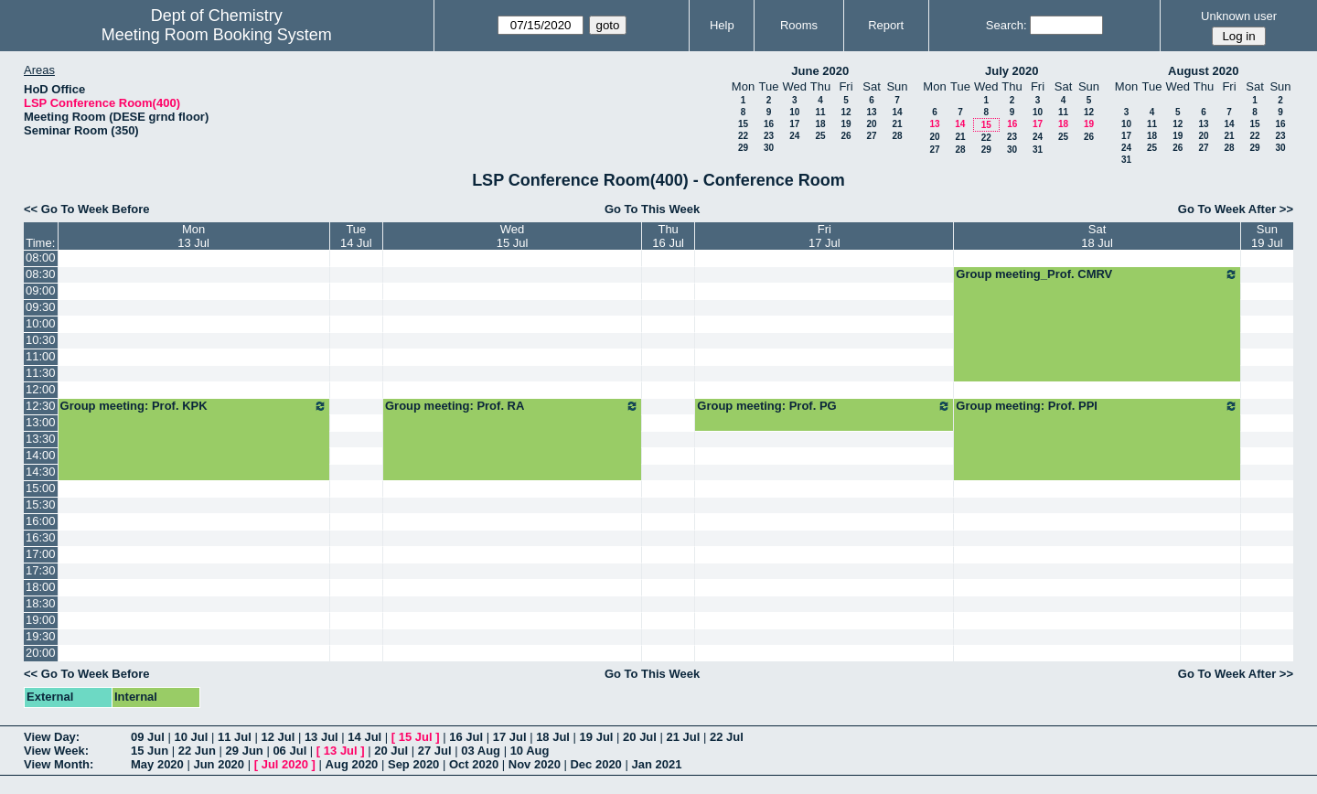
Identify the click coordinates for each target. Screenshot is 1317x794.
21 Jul (684, 737)
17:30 (41, 570)
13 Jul (321, 737)
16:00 (41, 521)
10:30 (41, 340)
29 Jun (244, 750)
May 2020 (157, 764)
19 (846, 124)
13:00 (41, 422)
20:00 (41, 653)
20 (871, 124)
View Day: (52, 737)
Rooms (799, 25)
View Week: (56, 750)
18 (820, 124)
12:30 (41, 406)
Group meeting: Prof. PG (824, 406)
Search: (1006, 25)
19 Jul (597, 737)
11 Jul (235, 737)
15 (743, 124)
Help (722, 25)
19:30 (41, 636)
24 (794, 136)
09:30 (41, 307)
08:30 (41, 274)
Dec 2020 (595, 764)
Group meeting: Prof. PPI (1096, 406)
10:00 (41, 323)
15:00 (41, 488)
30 (769, 148)
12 (846, 112)
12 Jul (277, 737)
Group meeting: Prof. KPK (193, 406)
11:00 (41, 356)
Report (886, 25)
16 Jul (466, 737)
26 (846, 136)
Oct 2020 (473, 764)
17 (794, 124)
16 (769, 124)
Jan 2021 (656, 764)
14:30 (41, 471)
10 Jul (191, 737)
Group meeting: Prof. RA (512, 406)
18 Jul (553, 737)
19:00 (41, 620)
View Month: (58, 764)
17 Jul (510, 737)
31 (1038, 150)
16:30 (41, 537)
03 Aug (480, 750)
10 (794, 112)
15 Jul (416, 737)
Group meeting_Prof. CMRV (1096, 274)
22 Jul (727, 737)
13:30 (41, 438)
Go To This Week (652, 209)
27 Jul (435, 750)
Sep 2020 (413, 764)
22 (743, 136)
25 (820, 136)
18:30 (41, 603)
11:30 (41, 373)
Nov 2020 (535, 764)
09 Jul (148, 737)
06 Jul (289, 750)
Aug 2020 (352, 764)
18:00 (41, 587)
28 (897, 136)
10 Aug (530, 750)
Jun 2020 (218, 764)
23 (769, 136)
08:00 (41, 257)
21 (897, 124)
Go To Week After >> (1235, 209)
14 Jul (364, 737)
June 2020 (820, 71)
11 (820, 112)
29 (743, 148)
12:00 (41, 389)
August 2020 (1203, 71)
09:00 (41, 290)
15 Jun (149, 750)
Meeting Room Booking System (217, 35)
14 (897, 112)
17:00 (41, 554)
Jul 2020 (285, 764)
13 (871, 112)
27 (871, 136)
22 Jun (197, 750)
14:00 (41, 455)
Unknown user (1239, 16)
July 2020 (1012, 71)
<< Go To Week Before (87, 209)
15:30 (41, 504)
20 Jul (640, 737)
